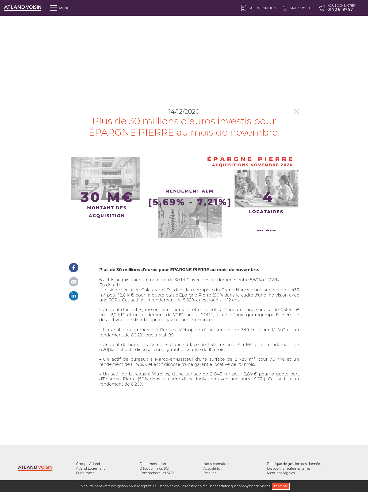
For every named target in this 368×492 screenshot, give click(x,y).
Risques (209, 473)
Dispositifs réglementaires (288, 468)
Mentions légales (281, 473)
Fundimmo (85, 473)
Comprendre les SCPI (157, 473)
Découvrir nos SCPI (156, 468)
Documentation (258, 8)
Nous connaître (216, 464)
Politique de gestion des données (294, 464)
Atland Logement (90, 468)
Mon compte (297, 8)
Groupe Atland (88, 464)
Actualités (211, 468)
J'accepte (280, 486)
